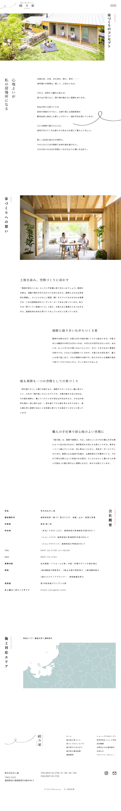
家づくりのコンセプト (75, 763)
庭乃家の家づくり (73, 760)
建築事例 (70, 774)
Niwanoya (56, 809)
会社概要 (100, 763)
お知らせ (100, 771)
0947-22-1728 (49, 550)
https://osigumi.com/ (53, 590)
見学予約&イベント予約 (106, 760)
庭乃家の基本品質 (73, 771)
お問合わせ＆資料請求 (106, 767)
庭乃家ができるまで (74, 767)
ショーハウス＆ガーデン (106, 756)
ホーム (69, 756)
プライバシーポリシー (106, 774)
